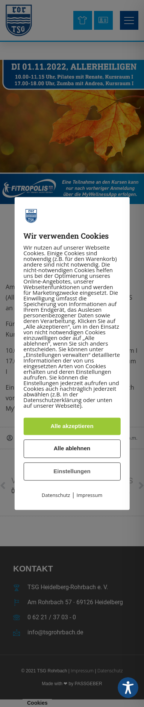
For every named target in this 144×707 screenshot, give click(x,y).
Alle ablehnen (72, 448)
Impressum (90, 495)
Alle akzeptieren (71, 426)
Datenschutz (56, 495)
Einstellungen (71, 471)
